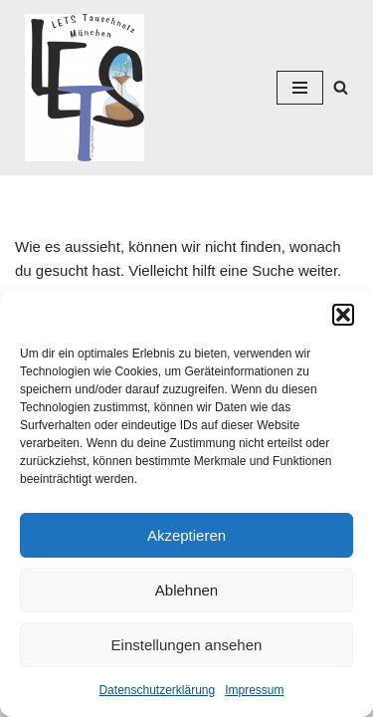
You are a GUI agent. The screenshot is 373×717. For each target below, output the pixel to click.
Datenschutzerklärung (156, 690)
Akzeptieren (186, 535)
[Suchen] (340, 87)
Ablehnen (186, 590)
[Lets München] (79, 87)
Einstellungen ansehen (187, 644)
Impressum (254, 690)
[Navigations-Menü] (300, 88)
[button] (343, 315)
